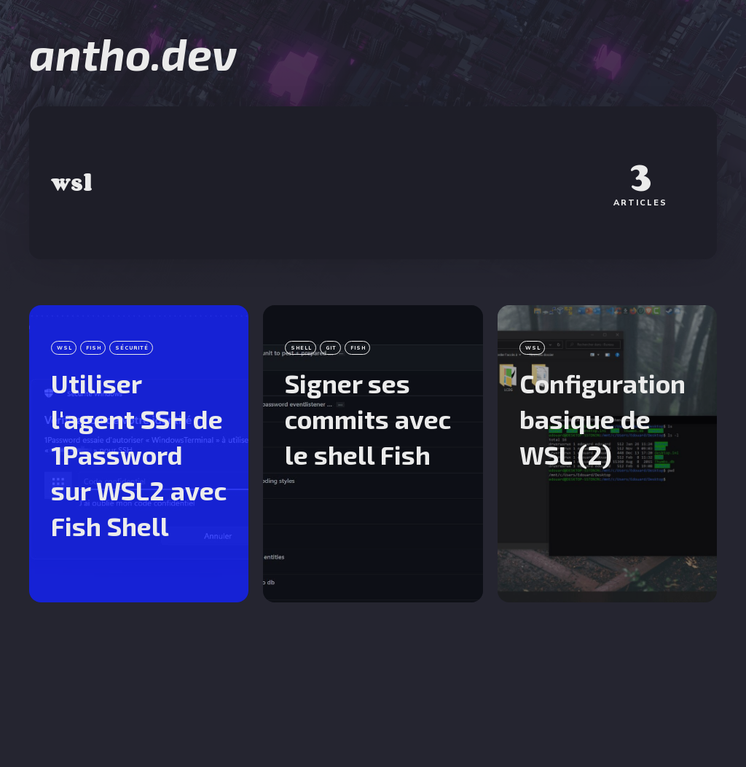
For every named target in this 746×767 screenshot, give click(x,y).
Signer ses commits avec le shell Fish (368, 419)
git (331, 348)
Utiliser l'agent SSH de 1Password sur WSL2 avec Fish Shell (139, 454)
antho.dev (133, 53)
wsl (64, 348)
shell (301, 348)
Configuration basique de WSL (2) (602, 419)
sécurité (132, 348)
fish (93, 348)
